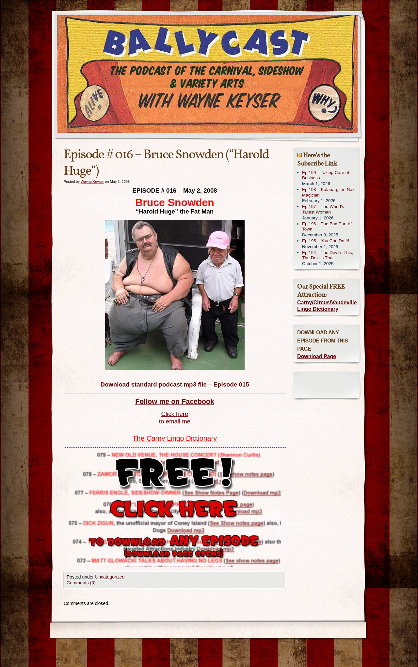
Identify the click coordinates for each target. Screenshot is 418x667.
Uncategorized (109, 577)
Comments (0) (81, 582)
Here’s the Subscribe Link (317, 159)
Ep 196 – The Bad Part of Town (326, 226)
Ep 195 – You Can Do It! (325, 240)
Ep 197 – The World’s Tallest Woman (323, 209)
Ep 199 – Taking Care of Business (325, 175)
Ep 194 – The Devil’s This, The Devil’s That (327, 255)
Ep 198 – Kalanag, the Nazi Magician (329, 192)
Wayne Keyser (92, 181)
